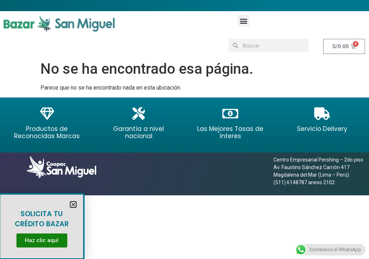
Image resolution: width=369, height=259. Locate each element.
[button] (243, 21)
